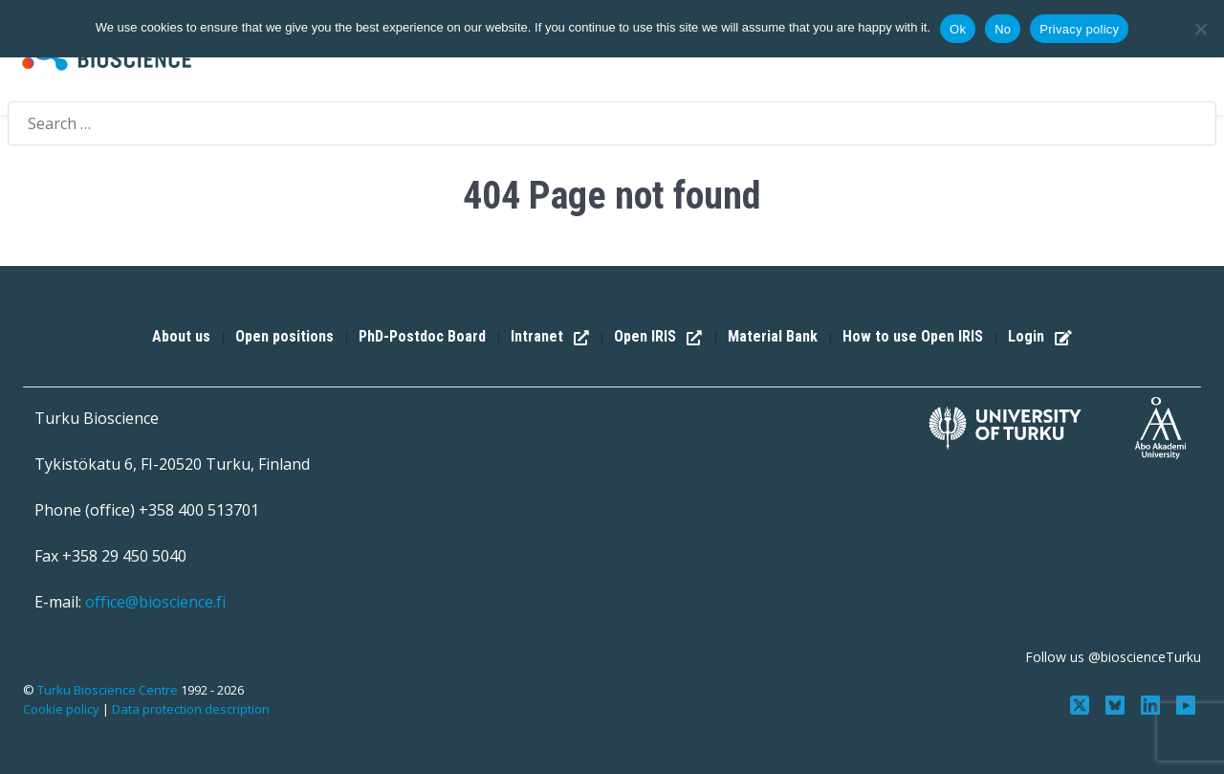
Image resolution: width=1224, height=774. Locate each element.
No (1002, 29)
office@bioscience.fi (155, 601)
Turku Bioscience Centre (109, 689)
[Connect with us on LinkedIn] (1151, 703)
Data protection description (191, 709)
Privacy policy (1079, 29)
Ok (958, 29)
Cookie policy (61, 709)
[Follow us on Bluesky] (1117, 703)
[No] (1200, 28)
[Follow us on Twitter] (1082, 703)
